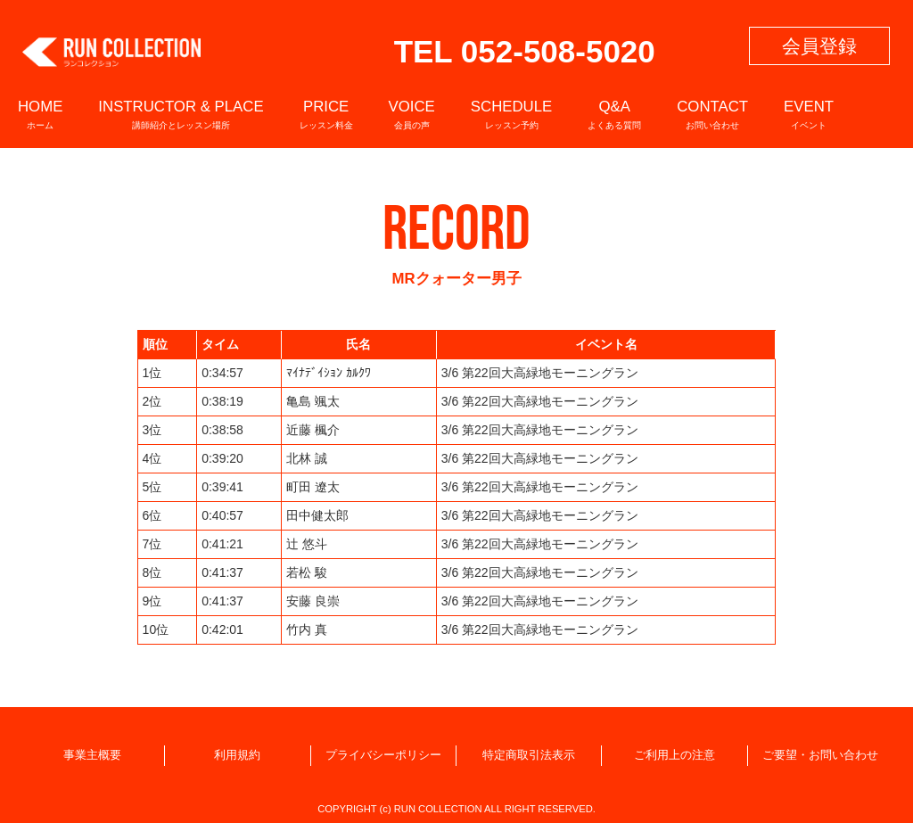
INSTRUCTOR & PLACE (180, 113)
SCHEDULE (511, 113)
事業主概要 (92, 755)
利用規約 (237, 755)
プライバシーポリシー (383, 755)
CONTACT (712, 113)
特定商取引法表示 (528, 755)
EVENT (809, 113)
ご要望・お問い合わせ (820, 755)
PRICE (326, 113)
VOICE (412, 113)
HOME (40, 113)
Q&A (614, 113)
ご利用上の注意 (674, 755)
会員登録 (819, 46)
